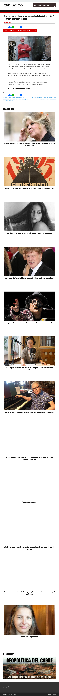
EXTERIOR (19, 11)
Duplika (54, 694)
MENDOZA (10, 11)
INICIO (5, 11)
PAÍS (15, 11)
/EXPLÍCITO (13, 694)
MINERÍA (34, 11)
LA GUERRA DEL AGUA (27, 11)
